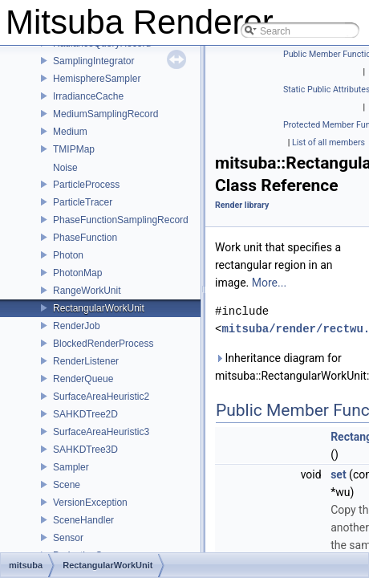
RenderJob (76, 326)
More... (269, 282)
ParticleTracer (82, 202)
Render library (242, 205)
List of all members (328, 142)
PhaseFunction (85, 237)
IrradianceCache (88, 96)
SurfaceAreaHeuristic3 (101, 432)
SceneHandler (83, 520)
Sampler (71, 467)
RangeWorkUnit (86, 290)
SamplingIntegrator (93, 61)
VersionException (90, 502)
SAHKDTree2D (85, 414)
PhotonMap (77, 273)
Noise (65, 167)
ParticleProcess (86, 184)
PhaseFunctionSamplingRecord (121, 220)
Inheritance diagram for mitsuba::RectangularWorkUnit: (289, 367)
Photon (68, 255)
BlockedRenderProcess (103, 343)
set (338, 474)
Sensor (68, 537)
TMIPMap (74, 149)
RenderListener (86, 361)
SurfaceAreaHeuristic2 (101, 396)
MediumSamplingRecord (105, 114)
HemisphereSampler (96, 78)
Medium (70, 131)
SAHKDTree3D (85, 449)
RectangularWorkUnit (98, 308)
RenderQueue (83, 379)
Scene (66, 484)
